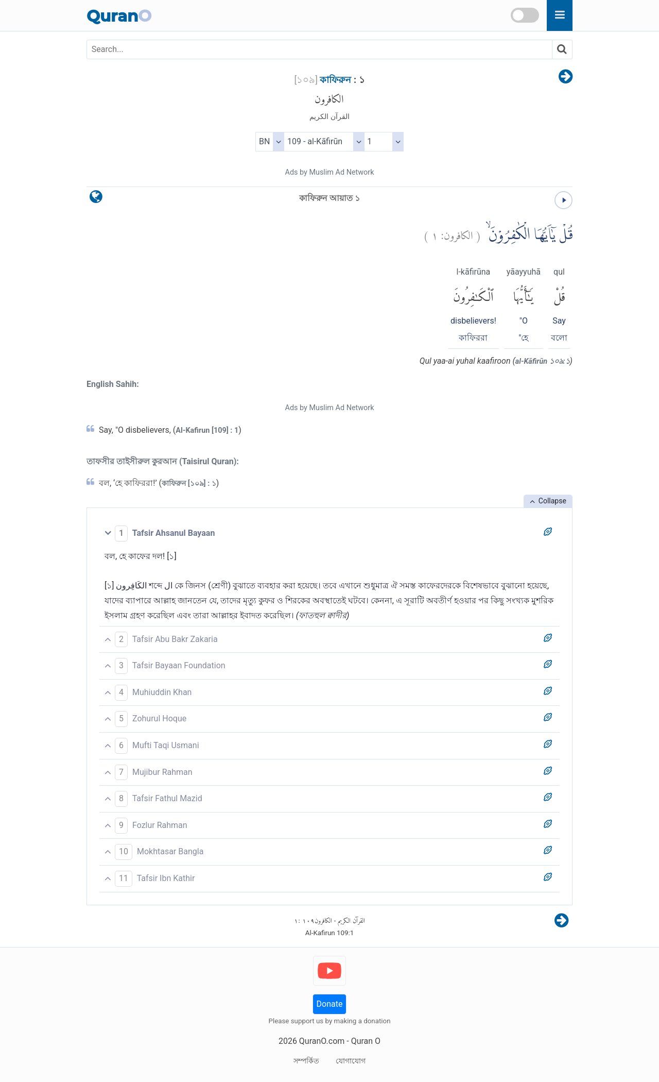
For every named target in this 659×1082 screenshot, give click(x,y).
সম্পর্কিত (306, 1061)
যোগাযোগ (351, 1061)
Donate (330, 1004)
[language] (96, 199)
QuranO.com (321, 1041)
